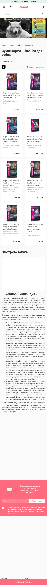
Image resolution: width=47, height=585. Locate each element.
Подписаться (37, 501)
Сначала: (30, 67)
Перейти (33, 1)
